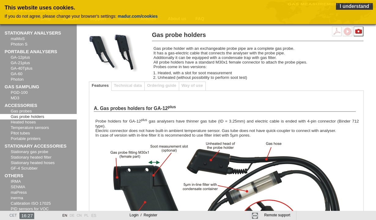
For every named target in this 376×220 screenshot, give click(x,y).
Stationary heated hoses (33, 162)
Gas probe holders (27, 116)
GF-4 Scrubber (24, 168)
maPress (19, 192)
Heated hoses (23, 122)
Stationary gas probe (29, 151)
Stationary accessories (36, 146)
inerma (17, 198)
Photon (17, 79)
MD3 (15, 98)
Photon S (19, 44)
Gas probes (21, 111)
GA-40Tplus (21, 68)
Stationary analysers (33, 33)
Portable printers (26, 138)
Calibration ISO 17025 (31, 203)
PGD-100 (19, 92)
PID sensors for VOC (30, 209)
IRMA (16, 181)
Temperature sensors (30, 127)
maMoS (18, 38)
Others (14, 175)
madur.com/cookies (138, 16)
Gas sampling (22, 86)
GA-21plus (20, 63)
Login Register (143, 215)
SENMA (18, 187)
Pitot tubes (20, 133)
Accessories (21, 105)
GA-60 (17, 74)
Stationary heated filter (31, 157)
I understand (354, 6)
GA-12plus (20, 57)
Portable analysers (31, 51)
